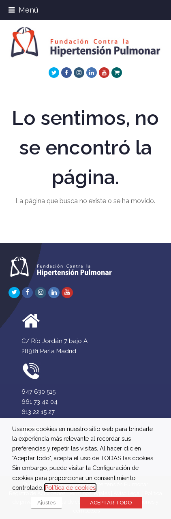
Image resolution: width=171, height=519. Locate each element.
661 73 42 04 (39, 401)
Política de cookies (70, 487)
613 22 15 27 (38, 412)
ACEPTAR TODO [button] (111, 503)
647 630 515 (38, 391)
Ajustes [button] (46, 503)
